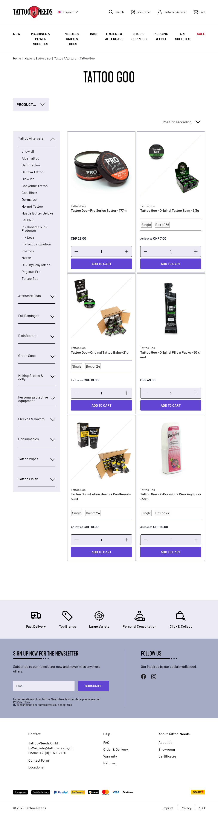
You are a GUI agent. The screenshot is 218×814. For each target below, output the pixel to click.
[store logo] (33, 12)
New (16, 34)
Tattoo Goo (30, 278)
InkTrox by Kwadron (36, 244)
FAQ (106, 742)
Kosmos (28, 251)
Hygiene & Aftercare (37, 58)
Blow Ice (28, 179)
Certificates (168, 756)
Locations (35, 767)
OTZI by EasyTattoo (36, 264)
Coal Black (29, 192)
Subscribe (93, 686)
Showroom (167, 749)
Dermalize (29, 199)
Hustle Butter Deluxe (37, 213)
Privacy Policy (21, 702)
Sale (201, 34)
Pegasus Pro (31, 271)
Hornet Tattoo (32, 206)
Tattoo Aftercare (65, 58)
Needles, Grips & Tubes (71, 39)
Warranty (110, 756)
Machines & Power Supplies (40, 39)
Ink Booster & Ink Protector (34, 228)
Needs (27, 258)
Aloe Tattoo (30, 158)
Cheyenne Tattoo (35, 185)
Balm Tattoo (31, 165)
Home (17, 58)
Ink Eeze (28, 237)
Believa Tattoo (33, 172)
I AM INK (28, 220)
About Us (165, 742)
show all (28, 151)
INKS (93, 34)
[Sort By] (181, 122)
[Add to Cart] (101, 264)
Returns (109, 763)
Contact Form (38, 760)
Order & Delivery (115, 749)
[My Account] (172, 12)
